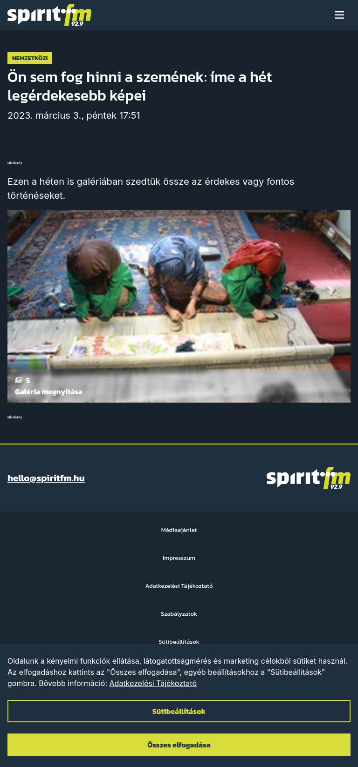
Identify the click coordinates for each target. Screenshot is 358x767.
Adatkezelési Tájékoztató (153, 683)
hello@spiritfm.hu (46, 478)
